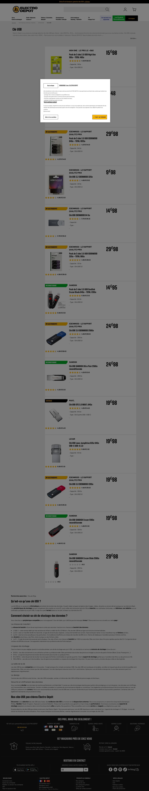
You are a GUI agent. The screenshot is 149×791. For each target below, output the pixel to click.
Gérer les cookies (50, 117)
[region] (75, 100)
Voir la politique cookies (50, 102)
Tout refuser (50, 85)
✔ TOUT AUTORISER (100, 117)
